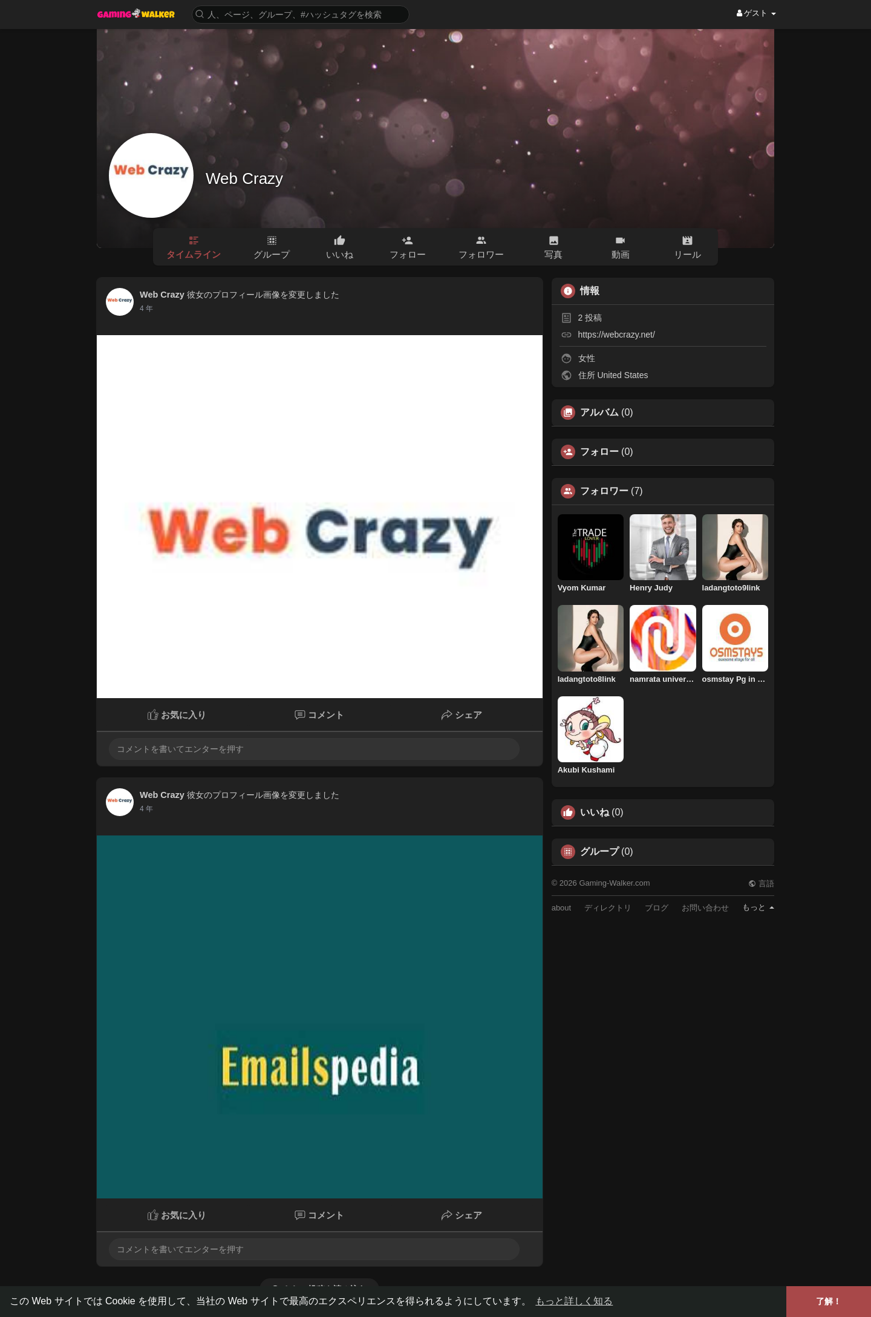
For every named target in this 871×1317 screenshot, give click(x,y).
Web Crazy (244, 178)
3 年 (146, 308)
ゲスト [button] (756, 13)
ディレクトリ (607, 908)
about (562, 908)
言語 (761, 883)
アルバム (599, 412)
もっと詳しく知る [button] (574, 1301)
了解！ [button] (828, 1301)
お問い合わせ (705, 908)
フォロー (599, 452)
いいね (594, 812)
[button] (301, 14)
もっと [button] (758, 907)
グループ (599, 852)
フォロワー (604, 491)
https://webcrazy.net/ (616, 334)
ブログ (656, 908)
